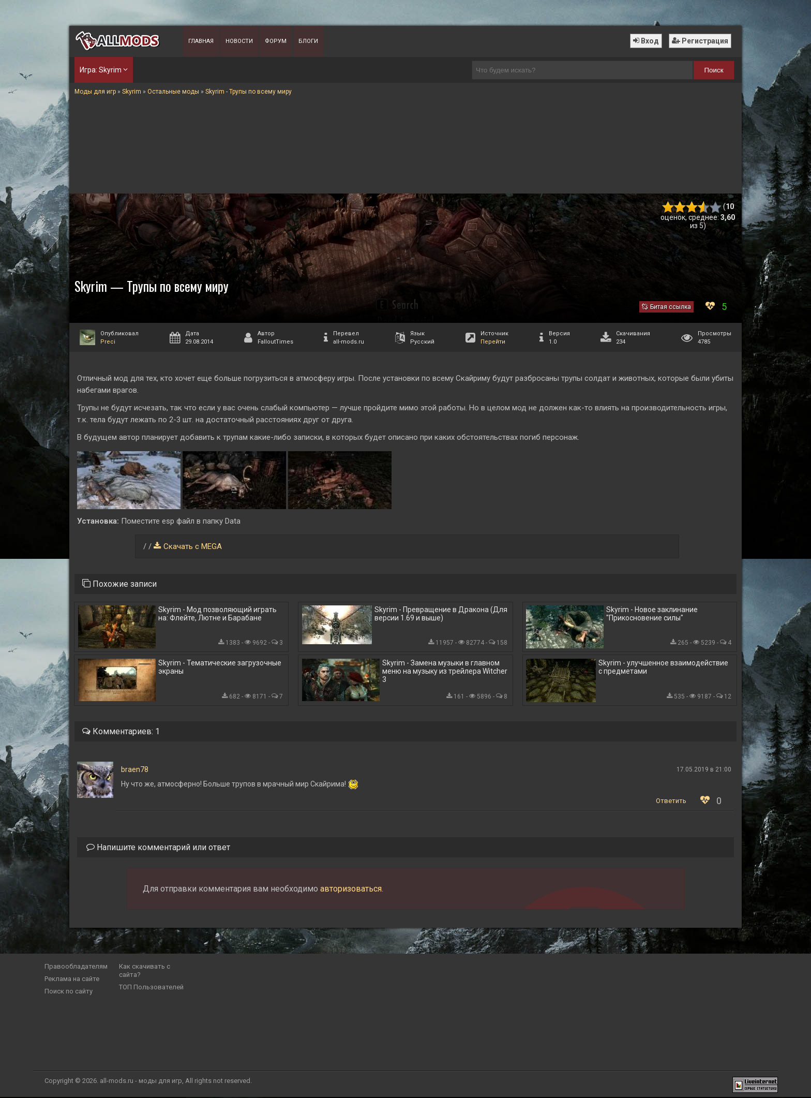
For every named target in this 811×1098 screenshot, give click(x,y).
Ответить (671, 802)
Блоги (308, 41)
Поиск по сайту (68, 992)
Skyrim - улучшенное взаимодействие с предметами (663, 667)
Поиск (714, 70)
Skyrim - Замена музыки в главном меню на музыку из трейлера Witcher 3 (444, 671)
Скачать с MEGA (192, 546)
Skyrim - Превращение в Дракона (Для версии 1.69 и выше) (440, 614)
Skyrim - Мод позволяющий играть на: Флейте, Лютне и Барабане (217, 614)
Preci (107, 341)
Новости (239, 41)
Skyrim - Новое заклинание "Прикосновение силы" (652, 614)
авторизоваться (351, 890)
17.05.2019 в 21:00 (704, 770)
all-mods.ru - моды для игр (141, 1082)
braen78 (134, 770)
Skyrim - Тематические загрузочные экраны (219, 667)
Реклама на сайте (71, 980)
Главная (201, 41)
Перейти (492, 341)
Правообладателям (76, 967)
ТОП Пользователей (151, 988)
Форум (276, 41)
